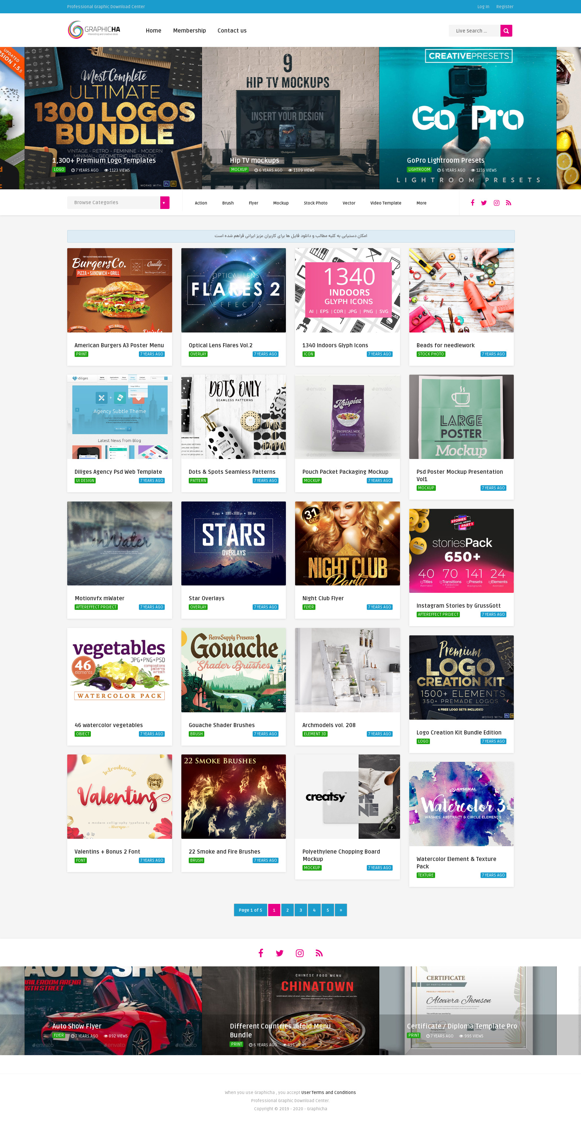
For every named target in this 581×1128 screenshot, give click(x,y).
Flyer (253, 203)
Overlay (198, 354)
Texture (426, 875)
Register (504, 7)
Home (153, 30)
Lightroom (419, 169)
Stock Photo (316, 203)
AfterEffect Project (96, 607)
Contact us (232, 30)
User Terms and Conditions (328, 1092)
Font (80, 860)
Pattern (198, 480)
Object (82, 734)
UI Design (85, 480)
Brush (228, 203)
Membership (189, 30)
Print (81, 354)
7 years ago (151, 354)
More (422, 203)
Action (201, 203)
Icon (308, 354)
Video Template (385, 203)
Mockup (239, 169)
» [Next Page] (341, 910)
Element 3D (315, 734)
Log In (483, 7)
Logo (59, 169)
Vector (349, 203)
